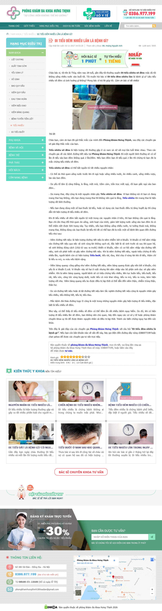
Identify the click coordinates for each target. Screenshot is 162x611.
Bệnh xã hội (16, 147)
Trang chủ (13, 25)
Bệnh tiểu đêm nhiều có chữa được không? (128, 404)
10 (88, 356)
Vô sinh (15, 79)
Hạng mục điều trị (49, 25)
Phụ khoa (14, 140)
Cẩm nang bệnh (18, 177)
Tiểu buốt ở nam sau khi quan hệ (79, 447)
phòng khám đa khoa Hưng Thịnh (89, 344)
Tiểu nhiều (29, 34)
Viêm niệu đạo (18, 105)
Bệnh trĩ (14, 155)
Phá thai (14, 162)
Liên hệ (108, 25)
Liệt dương (17, 59)
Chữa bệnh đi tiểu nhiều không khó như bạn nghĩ (80, 404)
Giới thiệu (29, 25)
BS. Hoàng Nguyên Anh (112, 45)
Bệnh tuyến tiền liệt (22, 118)
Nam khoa (16, 34)
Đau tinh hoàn (19, 99)
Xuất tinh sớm (19, 66)
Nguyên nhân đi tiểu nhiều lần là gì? (30, 404)
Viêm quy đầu (18, 92)
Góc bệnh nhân (92, 25)
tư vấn (68, 350)
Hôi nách (14, 170)
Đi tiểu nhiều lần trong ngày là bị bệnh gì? (130, 447)
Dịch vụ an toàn (71, 25)
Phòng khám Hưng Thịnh (104, 328)
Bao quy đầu (18, 85)
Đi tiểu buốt (18, 132)
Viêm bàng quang (20, 112)
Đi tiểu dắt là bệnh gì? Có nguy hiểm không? (30, 447)
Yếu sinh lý (17, 72)
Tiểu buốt (95, 255)
